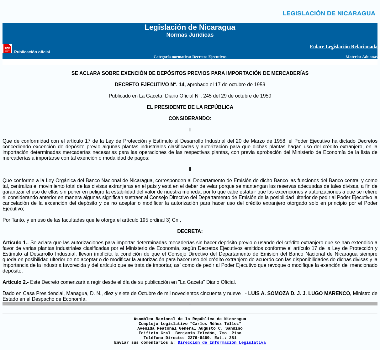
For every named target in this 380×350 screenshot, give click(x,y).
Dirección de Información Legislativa (222, 342)
